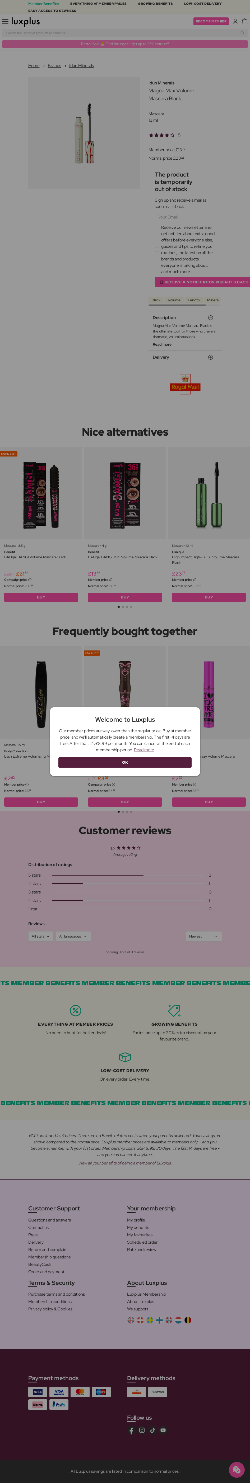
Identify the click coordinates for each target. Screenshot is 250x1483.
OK (125, 762)
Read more (144, 750)
